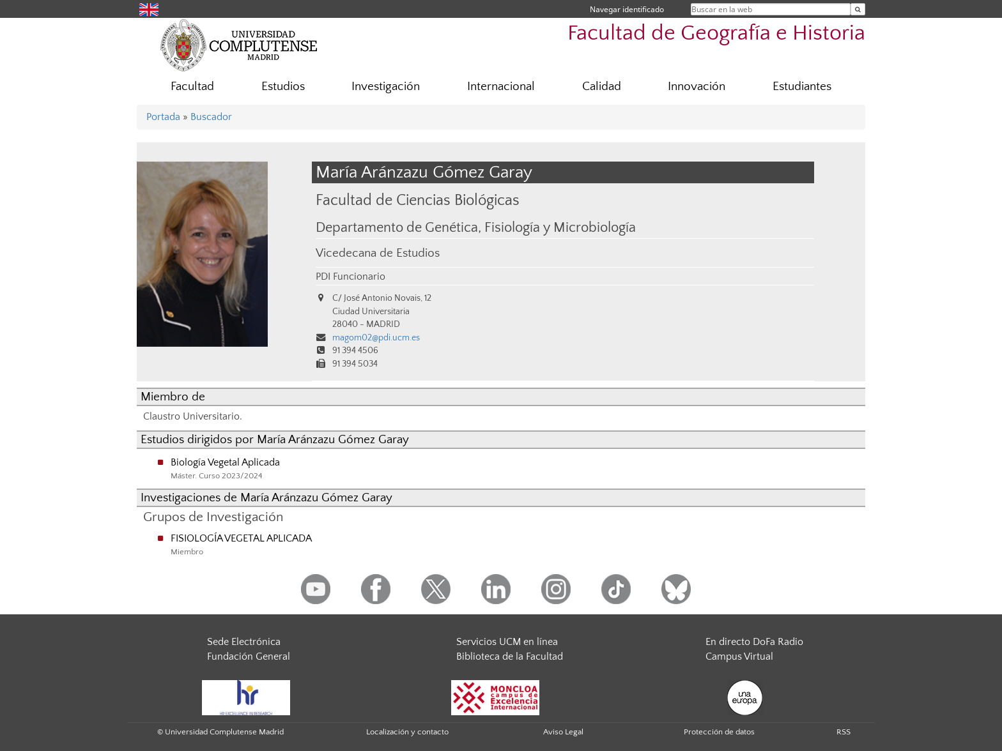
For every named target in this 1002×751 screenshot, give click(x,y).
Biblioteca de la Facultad (509, 656)
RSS (843, 731)
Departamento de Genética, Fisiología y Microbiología (476, 228)
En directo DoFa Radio (754, 642)
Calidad (601, 86)
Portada (163, 117)
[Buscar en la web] (858, 9)
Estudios (283, 86)
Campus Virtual (739, 656)
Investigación (385, 86)
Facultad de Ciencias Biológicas (418, 200)
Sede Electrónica (244, 642)
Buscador (211, 117)
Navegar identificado (627, 9)
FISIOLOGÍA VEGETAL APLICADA (241, 538)
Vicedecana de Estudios (378, 253)
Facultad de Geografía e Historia (716, 33)
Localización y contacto (407, 731)
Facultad (192, 86)
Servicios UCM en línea (507, 642)
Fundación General (248, 656)
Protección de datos (719, 731)
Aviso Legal (563, 731)
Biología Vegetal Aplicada (225, 462)
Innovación (696, 86)
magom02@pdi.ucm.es (376, 338)
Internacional (501, 86)
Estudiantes (802, 86)
